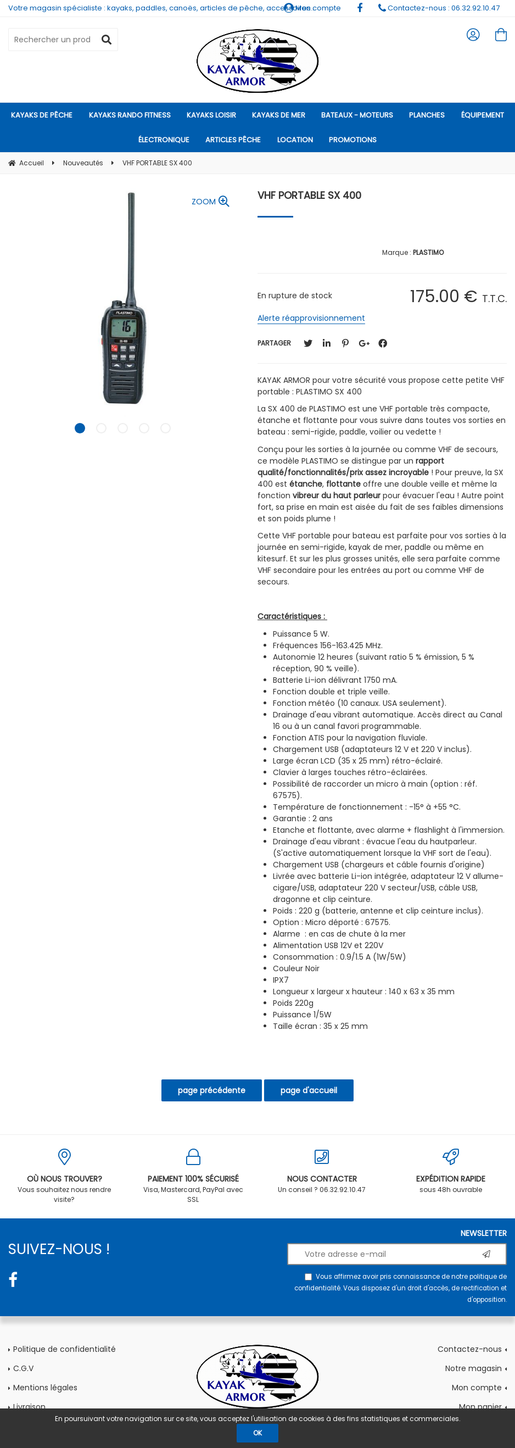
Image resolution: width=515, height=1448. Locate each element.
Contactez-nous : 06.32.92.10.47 (439, 8)
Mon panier (480, 1406)
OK (257, 1433)
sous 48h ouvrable (451, 1171)
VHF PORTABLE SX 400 (309, 195)
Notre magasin (473, 1368)
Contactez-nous (470, 1349)
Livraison (29, 1406)
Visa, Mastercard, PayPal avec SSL (193, 1176)
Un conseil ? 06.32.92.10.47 (322, 1171)
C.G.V (23, 1368)
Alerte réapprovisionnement (311, 318)
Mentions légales (45, 1387)
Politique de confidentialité (64, 1349)
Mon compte (477, 1387)
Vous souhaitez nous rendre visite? (64, 1176)
